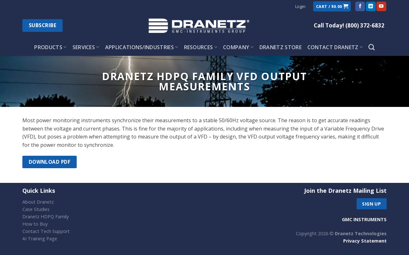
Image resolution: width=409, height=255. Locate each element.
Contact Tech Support (46, 231)
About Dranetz (38, 202)
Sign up (371, 204)
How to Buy (35, 224)
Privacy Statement (365, 241)
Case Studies (36, 209)
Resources (200, 47)
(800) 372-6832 (364, 25)
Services (86, 47)
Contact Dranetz (335, 47)
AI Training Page (39, 239)
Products (50, 47)
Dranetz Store (280, 47)
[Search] (371, 47)
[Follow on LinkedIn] (370, 6)
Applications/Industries (141, 47)
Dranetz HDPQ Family (45, 217)
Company (238, 47)
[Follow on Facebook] (360, 6)
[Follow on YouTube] (381, 6)
